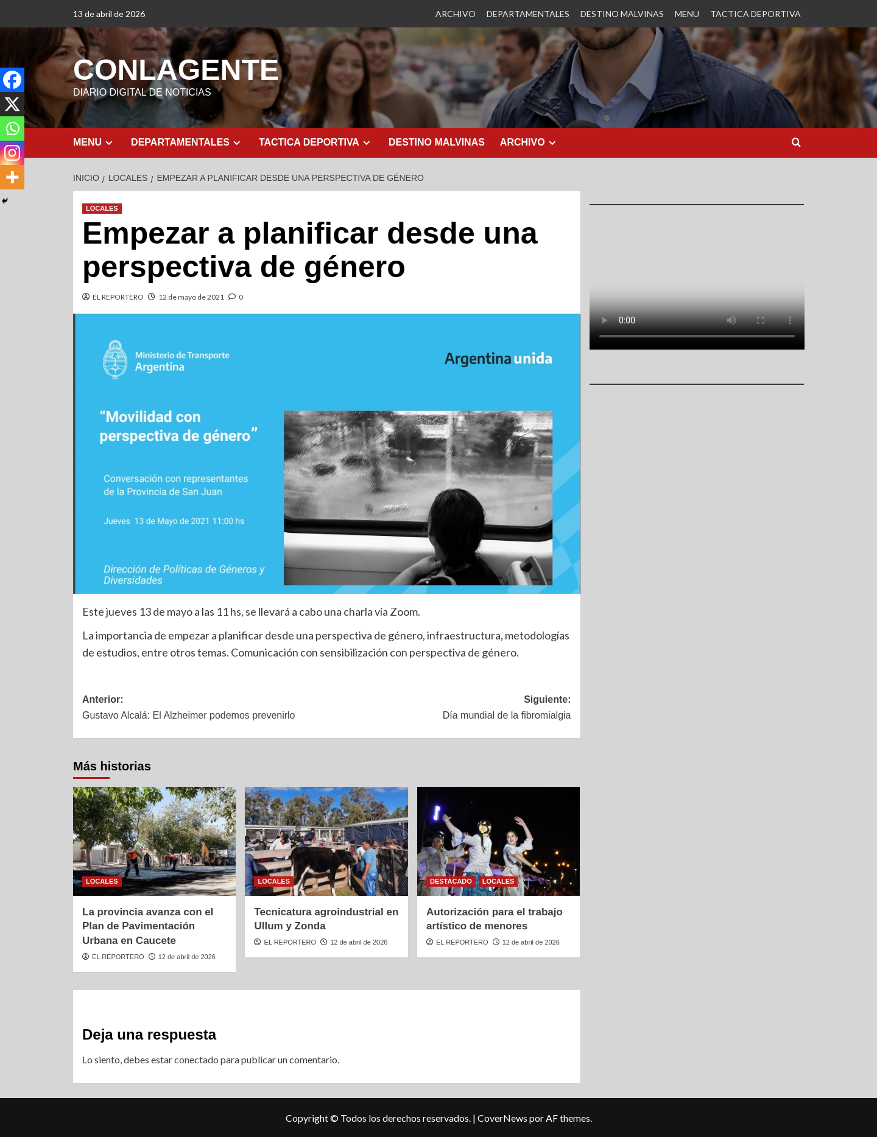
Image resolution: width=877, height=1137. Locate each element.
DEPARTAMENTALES (528, 14)
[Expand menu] (109, 142)
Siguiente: (448, 708)
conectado (196, 1059)
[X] (12, 104)
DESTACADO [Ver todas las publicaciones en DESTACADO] (451, 880)
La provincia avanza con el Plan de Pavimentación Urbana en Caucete (147, 926)
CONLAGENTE (175, 69)
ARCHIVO (455, 14)
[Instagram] (12, 153)
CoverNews (502, 1117)
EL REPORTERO (118, 296)
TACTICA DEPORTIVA (755, 14)
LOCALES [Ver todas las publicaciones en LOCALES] (102, 207)
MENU (687, 14)
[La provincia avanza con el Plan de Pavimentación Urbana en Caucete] (154, 840)
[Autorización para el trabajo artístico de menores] (498, 840)
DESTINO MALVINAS (622, 14)
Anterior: (204, 708)
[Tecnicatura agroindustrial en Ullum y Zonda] (326, 840)
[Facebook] (12, 80)
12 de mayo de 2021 (191, 296)
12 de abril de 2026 (187, 956)
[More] (12, 177)
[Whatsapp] (12, 128)
